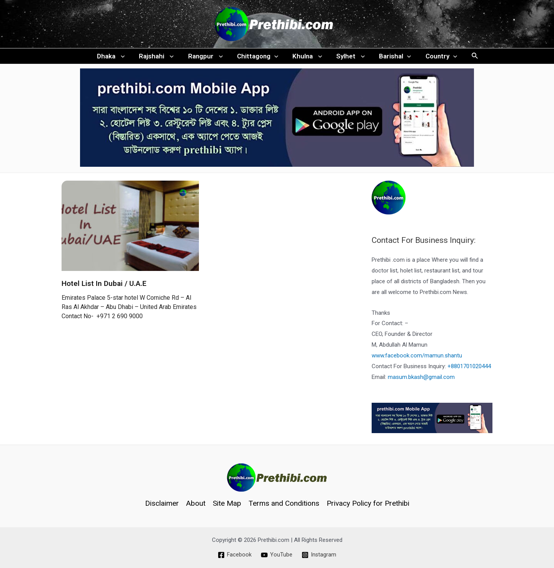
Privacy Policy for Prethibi (368, 503)
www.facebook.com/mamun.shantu (417, 359)
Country (437, 58)
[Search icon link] (470, 58)
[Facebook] (234, 554)
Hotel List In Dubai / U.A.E (104, 287)
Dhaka (115, 58)
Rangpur (207, 58)
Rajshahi (159, 58)
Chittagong (258, 58)
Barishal (392, 58)
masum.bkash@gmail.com (421, 380)
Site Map (227, 503)
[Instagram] (319, 554)
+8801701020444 (469, 370)
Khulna (307, 58)
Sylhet (349, 58)
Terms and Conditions (284, 503)
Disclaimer (162, 503)
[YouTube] (277, 554)
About (195, 503)
